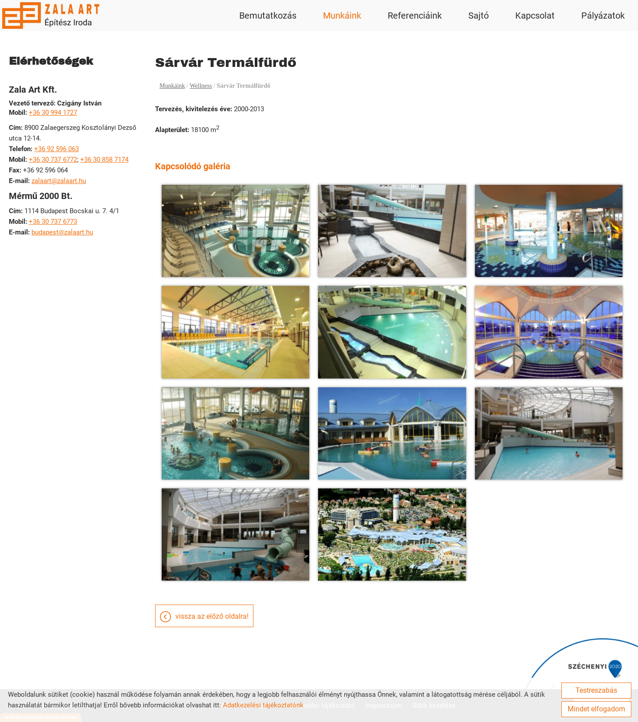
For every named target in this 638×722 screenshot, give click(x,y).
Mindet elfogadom (596, 709)
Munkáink (342, 15)
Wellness (201, 85)
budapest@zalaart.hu (62, 232)
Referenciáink (415, 15)
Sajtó (478, 15)
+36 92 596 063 (56, 149)
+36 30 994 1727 (53, 113)
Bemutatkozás (267, 15)
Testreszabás (596, 690)
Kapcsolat (535, 15)
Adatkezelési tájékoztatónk (263, 705)
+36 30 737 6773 (53, 222)
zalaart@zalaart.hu (58, 181)
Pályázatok (603, 15)
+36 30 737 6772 (53, 160)
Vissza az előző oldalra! (212, 616)
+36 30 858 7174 (104, 160)
